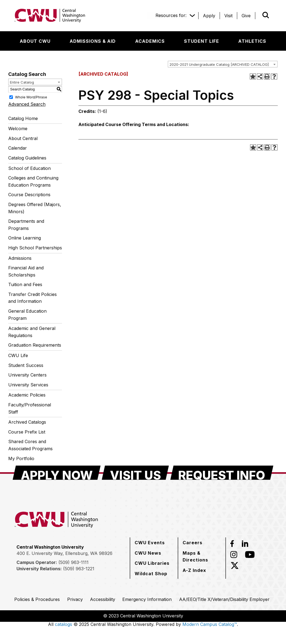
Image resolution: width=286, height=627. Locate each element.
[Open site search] (266, 15)
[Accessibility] (102, 599)
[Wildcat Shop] (151, 573)
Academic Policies (27, 395)
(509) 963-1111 (73, 562)
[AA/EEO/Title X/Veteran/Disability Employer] (224, 599)
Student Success (25, 365)
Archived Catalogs (27, 422)
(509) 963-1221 (78, 568)
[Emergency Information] (147, 599)
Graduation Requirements (34, 345)
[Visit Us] (135, 473)
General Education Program (27, 314)
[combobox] (222, 64)
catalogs (63, 624)
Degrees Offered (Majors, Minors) (34, 208)
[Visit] (228, 15)
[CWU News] (148, 553)
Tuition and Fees (25, 284)
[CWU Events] (150, 542)
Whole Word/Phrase (31, 97)
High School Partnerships (35, 247)
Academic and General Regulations (31, 332)
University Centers (27, 375)
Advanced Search (27, 104)
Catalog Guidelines (27, 158)
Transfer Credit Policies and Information (32, 298)
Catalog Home (23, 118)
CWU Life (18, 355)
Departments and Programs (26, 224)
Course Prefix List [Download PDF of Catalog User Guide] (26, 432)
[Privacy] (75, 599)
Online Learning (24, 238)
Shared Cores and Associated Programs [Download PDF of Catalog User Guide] (30, 445)
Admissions (20, 258)
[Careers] (192, 542)
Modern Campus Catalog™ (209, 624)
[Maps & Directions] (202, 556)
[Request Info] (222, 473)
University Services (28, 384)
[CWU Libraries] (152, 563)
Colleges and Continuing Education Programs (33, 181)
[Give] (246, 15)
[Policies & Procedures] (37, 599)
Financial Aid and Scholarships (26, 271)
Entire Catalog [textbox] (22, 82)
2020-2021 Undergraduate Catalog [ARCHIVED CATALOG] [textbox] (219, 64)
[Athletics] (252, 41)
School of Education (29, 168)
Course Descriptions (29, 194)
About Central (23, 138)
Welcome (17, 128)
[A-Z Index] (194, 570)
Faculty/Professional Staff (29, 408)
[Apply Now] (56, 473)
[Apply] (209, 15)
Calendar (17, 148)
